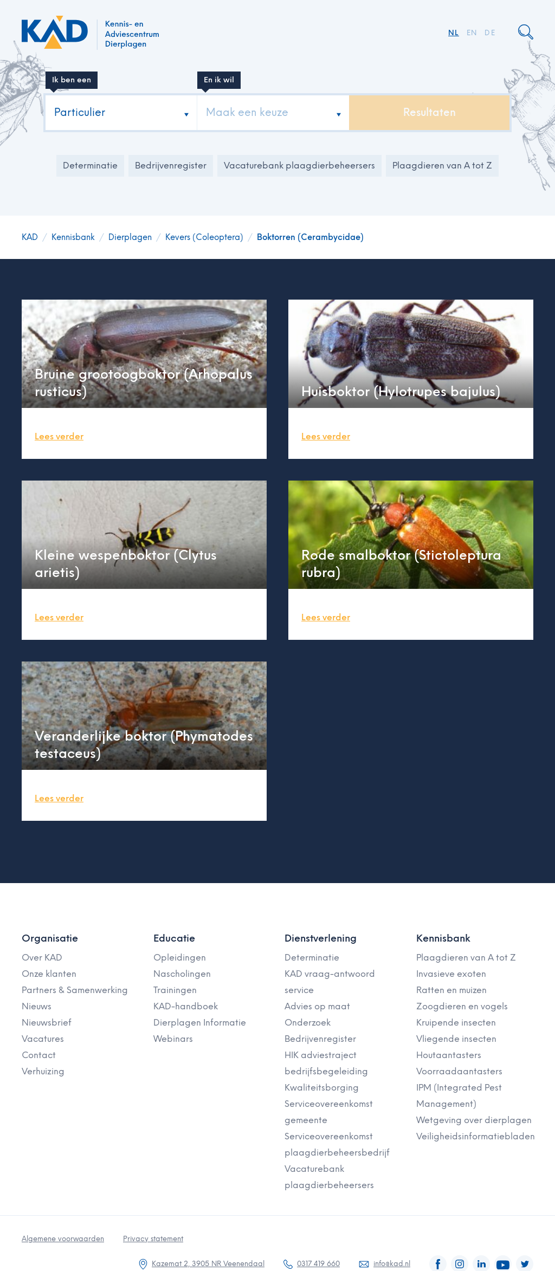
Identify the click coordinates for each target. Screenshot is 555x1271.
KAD (30, 237)
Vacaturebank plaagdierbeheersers (299, 165)
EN (472, 33)
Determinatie (90, 165)
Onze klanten (49, 974)
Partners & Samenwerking (75, 990)
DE (490, 33)
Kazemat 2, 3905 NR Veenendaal (208, 1264)
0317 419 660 (318, 1264)
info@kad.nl (391, 1264)
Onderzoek (308, 1022)
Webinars (173, 1039)
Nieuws (36, 1006)
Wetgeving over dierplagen (474, 1120)
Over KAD (42, 957)
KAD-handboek (185, 1006)
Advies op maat (317, 1006)
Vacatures (43, 1039)
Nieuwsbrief (47, 1022)
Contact (39, 1055)
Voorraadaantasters (459, 1071)
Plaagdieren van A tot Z (442, 165)
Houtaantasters (448, 1055)
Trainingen (175, 990)
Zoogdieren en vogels (462, 1006)
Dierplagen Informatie (199, 1022)
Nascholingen (182, 974)
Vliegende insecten (456, 1039)
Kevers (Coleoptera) (204, 237)
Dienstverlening (321, 938)
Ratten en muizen (451, 990)
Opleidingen (179, 957)
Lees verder (59, 436)
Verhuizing (43, 1071)
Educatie (174, 938)
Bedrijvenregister (170, 165)
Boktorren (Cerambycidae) (310, 237)
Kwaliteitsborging (322, 1087)
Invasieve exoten (451, 974)
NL (453, 33)
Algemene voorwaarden (63, 1239)
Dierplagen (130, 237)
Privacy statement (153, 1239)
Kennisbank (73, 237)
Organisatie (50, 938)
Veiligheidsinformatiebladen (475, 1136)
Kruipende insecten (456, 1022)
